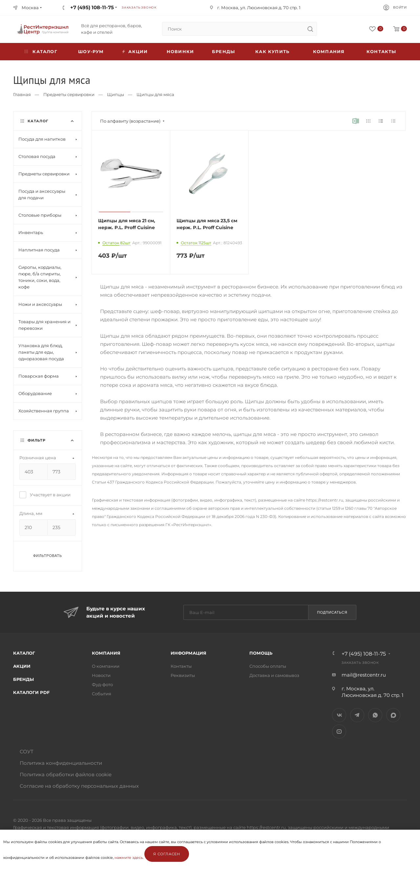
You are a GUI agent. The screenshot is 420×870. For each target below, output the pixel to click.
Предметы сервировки (68, 94)
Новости (101, 675)
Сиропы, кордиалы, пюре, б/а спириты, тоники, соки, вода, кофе (39, 277)
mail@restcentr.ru (364, 675)
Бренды (223, 51)
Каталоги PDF (31, 692)
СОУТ (26, 751)
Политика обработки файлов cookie (66, 774)
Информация (188, 653)
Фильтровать (47, 556)
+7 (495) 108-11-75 (92, 7)
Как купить (272, 51)
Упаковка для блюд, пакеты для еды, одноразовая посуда (41, 352)
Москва (30, 7)
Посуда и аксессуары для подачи (41, 194)
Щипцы (115, 94)
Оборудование (35, 393)
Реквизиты (183, 675)
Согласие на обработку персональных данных (79, 786)
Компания (329, 51)
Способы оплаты (267, 666)
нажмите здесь (129, 857)
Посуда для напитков (42, 139)
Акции (22, 666)
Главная (22, 94)
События (101, 693)
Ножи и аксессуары (40, 304)
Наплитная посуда (39, 249)
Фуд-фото (102, 684)
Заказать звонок (139, 7)
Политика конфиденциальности (61, 763)
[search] (310, 29)
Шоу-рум (91, 51)
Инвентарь (30, 232)
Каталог (24, 653)
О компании (105, 666)
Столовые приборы (39, 215)
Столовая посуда (36, 156)
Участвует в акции (45, 494)
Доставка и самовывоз (274, 675)
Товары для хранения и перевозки (44, 325)
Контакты (381, 51)
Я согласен (166, 854)
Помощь (260, 653)
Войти (400, 7)
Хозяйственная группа (43, 410)
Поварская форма (38, 376)
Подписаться (332, 612)
